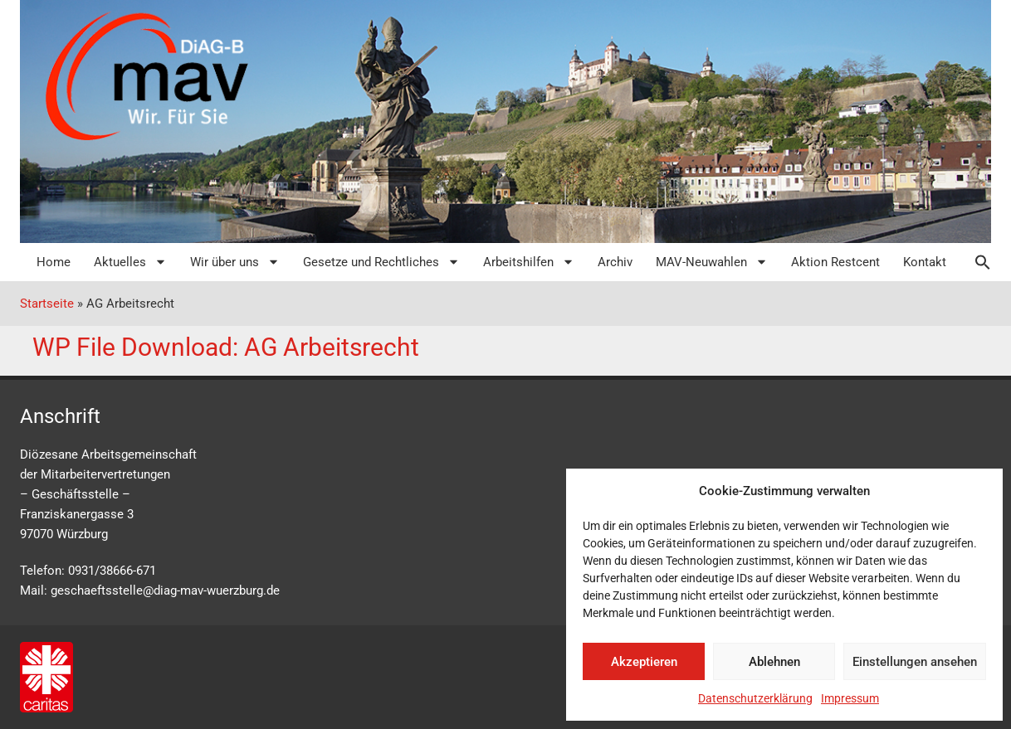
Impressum (850, 698)
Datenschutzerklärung (755, 698)
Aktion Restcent (835, 262)
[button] (974, 262)
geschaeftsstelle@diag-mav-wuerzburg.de (165, 590)
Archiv (615, 262)
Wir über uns (235, 261)
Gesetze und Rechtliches (381, 261)
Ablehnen (774, 661)
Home (54, 262)
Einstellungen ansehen (914, 661)
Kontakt (924, 262)
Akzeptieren (644, 661)
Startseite (47, 303)
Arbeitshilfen (528, 261)
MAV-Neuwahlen (712, 261)
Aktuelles (130, 261)
